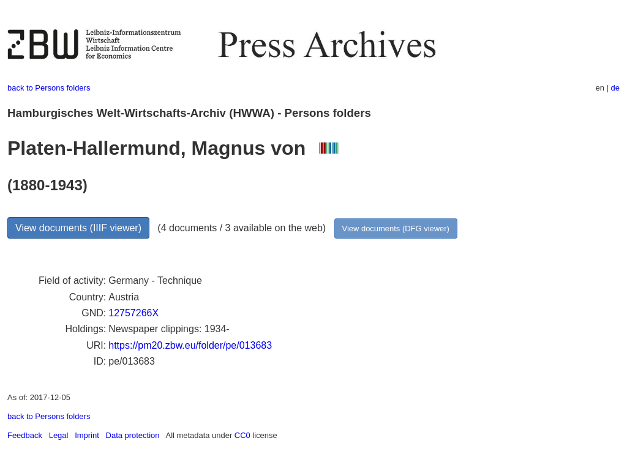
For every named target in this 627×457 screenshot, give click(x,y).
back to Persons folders (48, 87)
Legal (59, 435)
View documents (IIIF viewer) (78, 228)
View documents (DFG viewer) (395, 228)
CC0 (242, 435)
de (615, 87)
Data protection (133, 435)
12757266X (133, 313)
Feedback (24, 435)
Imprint (87, 435)
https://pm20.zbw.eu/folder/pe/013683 (190, 345)
